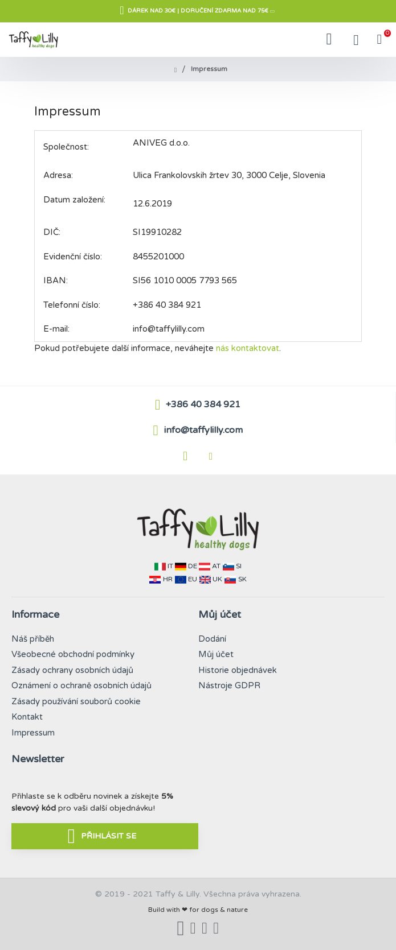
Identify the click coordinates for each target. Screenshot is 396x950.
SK (242, 579)
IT (170, 566)
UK (217, 579)
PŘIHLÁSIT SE (108, 836)
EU (192, 579)
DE (192, 566)
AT (216, 566)
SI (239, 566)
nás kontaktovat (247, 348)
